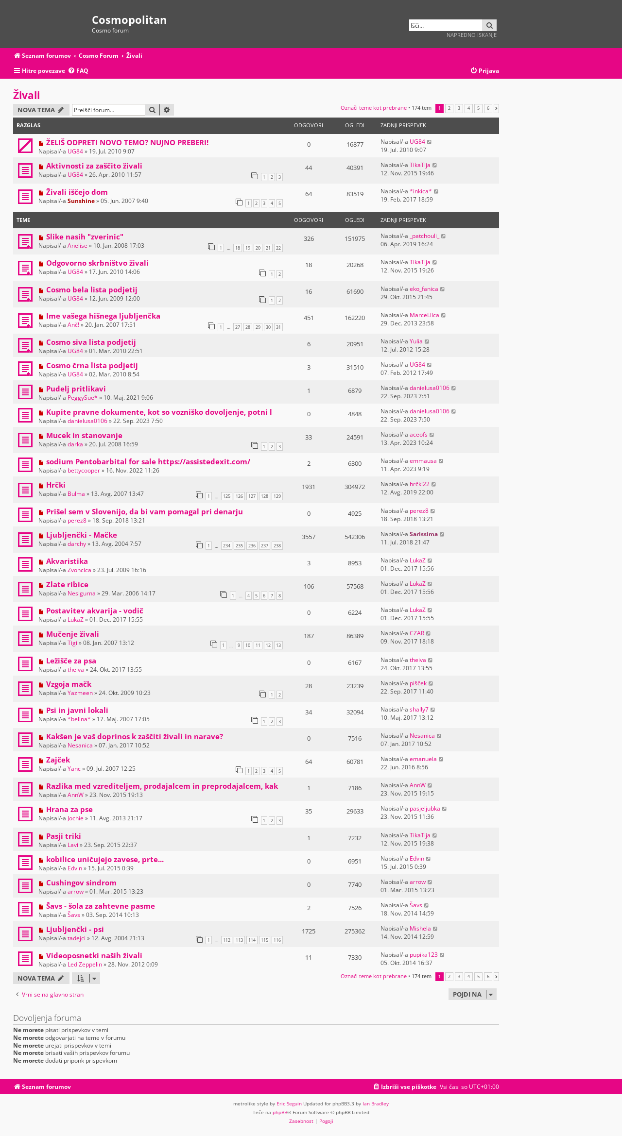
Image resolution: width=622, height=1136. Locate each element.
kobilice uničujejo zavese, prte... (105, 859)
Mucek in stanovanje (84, 435)
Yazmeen (80, 693)
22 (278, 248)
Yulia (416, 341)
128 (264, 496)
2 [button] (449, 108)
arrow (76, 891)
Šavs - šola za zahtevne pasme (100, 906)
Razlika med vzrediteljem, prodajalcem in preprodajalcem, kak (162, 786)
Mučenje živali (72, 634)
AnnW (76, 795)
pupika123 (424, 954)
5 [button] (478, 108)
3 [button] (459, 108)
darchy (77, 544)
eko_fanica (424, 289)
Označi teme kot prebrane (374, 107)
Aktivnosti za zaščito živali (94, 165)
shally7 (419, 709)
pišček (418, 683)
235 (239, 546)
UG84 (75, 151)
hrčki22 (420, 484)
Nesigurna (82, 593)
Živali (26, 95)
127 (252, 496)
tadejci (77, 938)
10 (247, 645)
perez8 (77, 520)
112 (226, 940)
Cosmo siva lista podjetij (91, 342)
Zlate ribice (67, 584)
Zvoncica (79, 570)
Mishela (420, 928)
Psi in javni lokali (77, 710)
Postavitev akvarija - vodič (94, 610)
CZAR (417, 633)
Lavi (73, 845)
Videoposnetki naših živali (94, 955)
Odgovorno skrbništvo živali (97, 263)
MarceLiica (424, 315)
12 (268, 645)
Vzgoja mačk (68, 684)
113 (239, 940)
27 (237, 327)
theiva (76, 669)
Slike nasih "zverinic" (84, 236)
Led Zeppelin (85, 964)
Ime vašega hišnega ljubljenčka (103, 316)
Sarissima (424, 534)
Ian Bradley (376, 1103)
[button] (496, 108)
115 (264, 940)
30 (268, 327)
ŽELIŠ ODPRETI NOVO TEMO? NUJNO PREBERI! (127, 142)
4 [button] (468, 108)
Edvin (75, 868)
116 (277, 940)
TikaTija (420, 165)
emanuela (423, 759)
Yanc (74, 768)
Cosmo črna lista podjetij (92, 365)
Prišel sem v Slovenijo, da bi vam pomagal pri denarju (144, 511)
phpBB (280, 1112)
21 (268, 248)
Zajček (58, 759)
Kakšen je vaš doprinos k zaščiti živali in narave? (134, 736)
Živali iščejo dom (77, 192)
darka (75, 444)
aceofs (419, 434)
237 (264, 546)
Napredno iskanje (472, 34)
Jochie (76, 818)
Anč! (73, 325)
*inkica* (421, 191)
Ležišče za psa (71, 660)
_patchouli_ (424, 236)
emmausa (423, 461)
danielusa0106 (429, 388)
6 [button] (488, 108)
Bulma (76, 494)
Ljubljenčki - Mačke (81, 535)
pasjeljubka (425, 808)
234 (226, 546)
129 (277, 496)
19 (247, 248)
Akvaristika (67, 561)
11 (258, 645)
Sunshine (81, 201)
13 (278, 645)
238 (277, 546)
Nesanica (80, 745)
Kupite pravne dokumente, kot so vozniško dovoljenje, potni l (159, 412)
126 (239, 496)
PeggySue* (83, 397)
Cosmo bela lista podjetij (92, 289)
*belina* (79, 719)
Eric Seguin (289, 1103)
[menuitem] (78, 71)
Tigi (72, 643)
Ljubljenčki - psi (75, 929)
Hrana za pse (69, 809)
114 (252, 940)
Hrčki (56, 485)
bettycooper (84, 470)
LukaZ (418, 560)
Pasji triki (63, 836)
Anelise (77, 245)
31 (278, 327)
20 (258, 248)
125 (226, 496)
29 (258, 327)
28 (247, 327)
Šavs (74, 915)
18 (237, 248)
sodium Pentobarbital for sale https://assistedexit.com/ (148, 461)
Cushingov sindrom (81, 882)
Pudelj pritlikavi (76, 388)
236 (252, 546)
